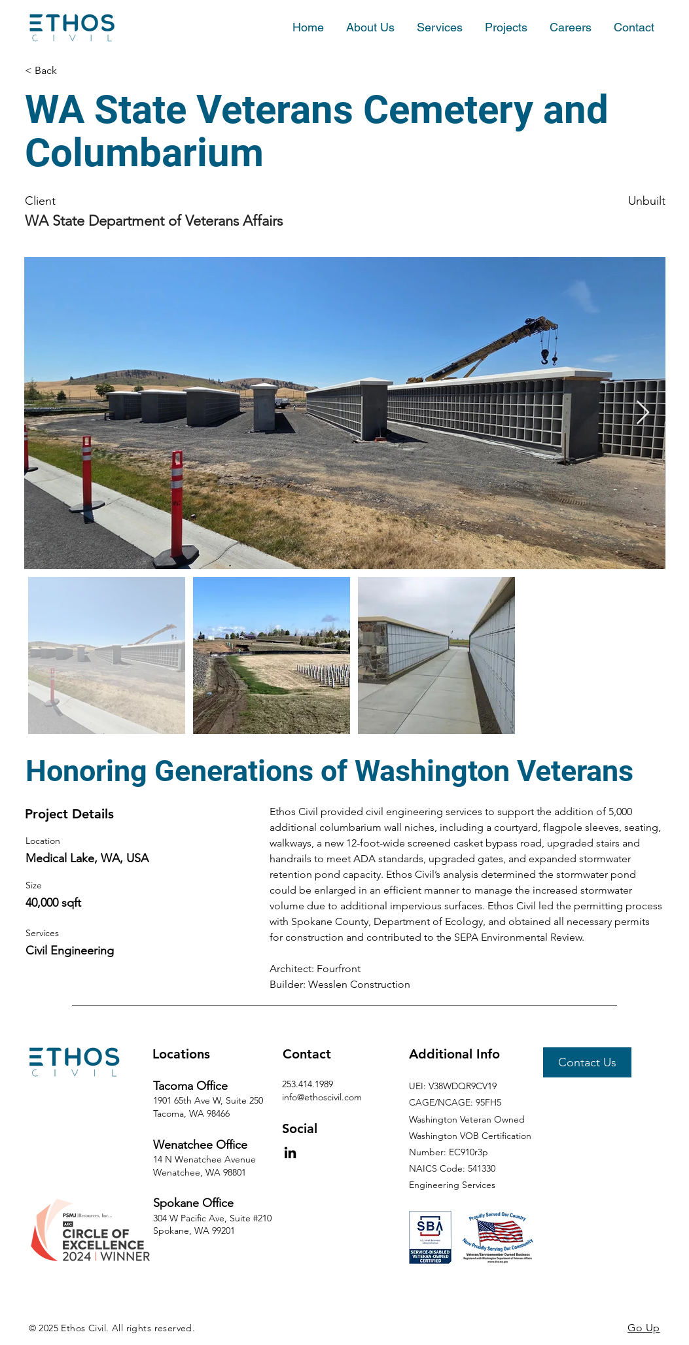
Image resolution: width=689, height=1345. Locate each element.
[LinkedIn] (290, 1152)
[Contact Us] (587, 1062)
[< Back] (91, 70)
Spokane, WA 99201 (194, 1230)
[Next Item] (642, 413)
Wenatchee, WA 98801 (199, 1172)
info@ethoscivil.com (322, 1097)
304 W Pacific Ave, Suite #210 (212, 1218)
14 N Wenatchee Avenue (204, 1159)
